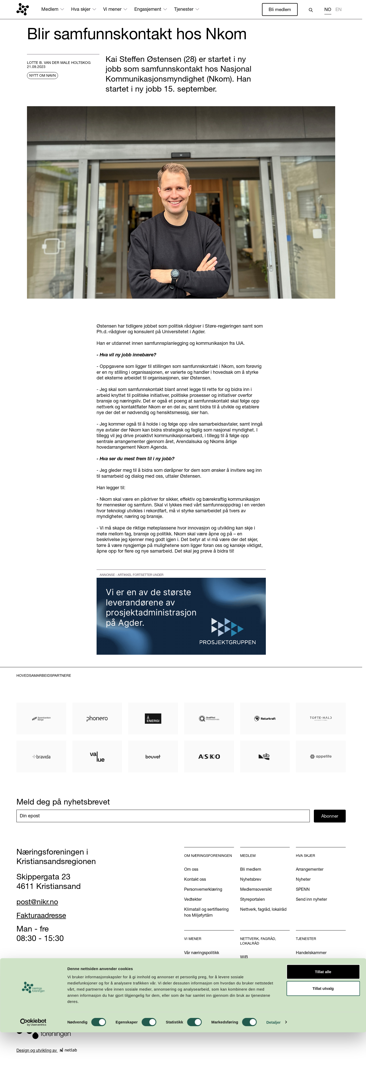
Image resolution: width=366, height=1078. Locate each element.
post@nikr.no (39, 902)
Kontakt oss (195, 879)
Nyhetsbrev (250, 879)
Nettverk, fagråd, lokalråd (263, 909)
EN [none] (338, 9)
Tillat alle (323, 1017)
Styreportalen (252, 899)
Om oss (191, 869)
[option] (338, 10)
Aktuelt (190, 963)
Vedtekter (193, 899)
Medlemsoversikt (256, 889)
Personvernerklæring (203, 889)
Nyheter (303, 879)
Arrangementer (309, 869)
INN (243, 977)
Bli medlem (279, 9)
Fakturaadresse (44, 915)
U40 (244, 967)
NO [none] (327, 9)
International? (308, 973)
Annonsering (307, 963)
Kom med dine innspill (204, 999)
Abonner (330, 816)
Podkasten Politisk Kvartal (208, 989)
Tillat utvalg (323, 1034)
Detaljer (273, 1068)
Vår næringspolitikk (201, 953)
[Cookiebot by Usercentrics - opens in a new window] (33, 1068)
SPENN (303, 889)
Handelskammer (311, 953)
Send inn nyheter (311, 899)
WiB (244, 957)
